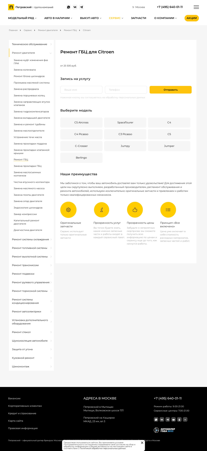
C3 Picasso (125, 134)
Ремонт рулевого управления (30, 282)
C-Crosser (81, 146)
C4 (169, 122)
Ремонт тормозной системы (30, 290)
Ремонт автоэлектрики (26, 311)
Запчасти (138, 18)
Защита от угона (22, 349)
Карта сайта (15, 420)
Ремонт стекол (21, 332)
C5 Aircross (81, 122)
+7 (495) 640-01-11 (170, 7)
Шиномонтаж (20, 366)
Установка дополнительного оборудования (30, 322)
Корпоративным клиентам (25, 405)
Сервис (115, 18)
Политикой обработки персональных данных (103, 448)
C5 (169, 134)
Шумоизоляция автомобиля (30, 340)
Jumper (169, 146)
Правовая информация (23, 428)
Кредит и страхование (22, 413)
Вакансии (14, 398)
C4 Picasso (81, 134)
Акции (192, 18)
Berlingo (81, 157)
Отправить (171, 89)
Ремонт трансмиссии (25, 265)
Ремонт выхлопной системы (30, 256)
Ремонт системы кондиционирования (25, 301)
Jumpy (125, 146)
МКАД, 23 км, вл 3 (99, 419)
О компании (164, 18)
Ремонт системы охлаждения (30, 239)
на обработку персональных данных (123, 97)
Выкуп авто (89, 18)
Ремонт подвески (23, 273)
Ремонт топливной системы (29, 247)
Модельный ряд (21, 18)
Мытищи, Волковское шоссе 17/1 (103, 408)
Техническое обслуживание (29, 44)
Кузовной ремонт (23, 357)
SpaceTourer (125, 122)
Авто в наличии (57, 18)
